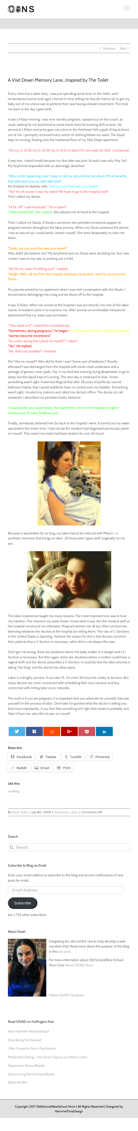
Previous (109, 48)
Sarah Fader (20, 812)
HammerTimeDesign (69, 1111)
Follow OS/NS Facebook (66, 995)
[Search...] (69, 847)
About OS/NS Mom (79, 965)
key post (64, 951)
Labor (74, 812)
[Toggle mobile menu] (127, 8)
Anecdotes (61, 812)
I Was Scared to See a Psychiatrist (31, 1048)
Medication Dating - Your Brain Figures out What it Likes (47, 1057)
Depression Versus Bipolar (26, 1065)
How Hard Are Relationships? (28, 1031)
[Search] (12, 847)
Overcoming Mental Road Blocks (31, 1074)
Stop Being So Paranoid (25, 1040)
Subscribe (22, 903)
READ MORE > (18, 1082)
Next (123, 48)
